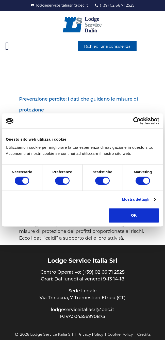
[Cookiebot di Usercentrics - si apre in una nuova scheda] (137, 121)
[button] (7, 46)
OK (134, 215)
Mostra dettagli (135, 199)
